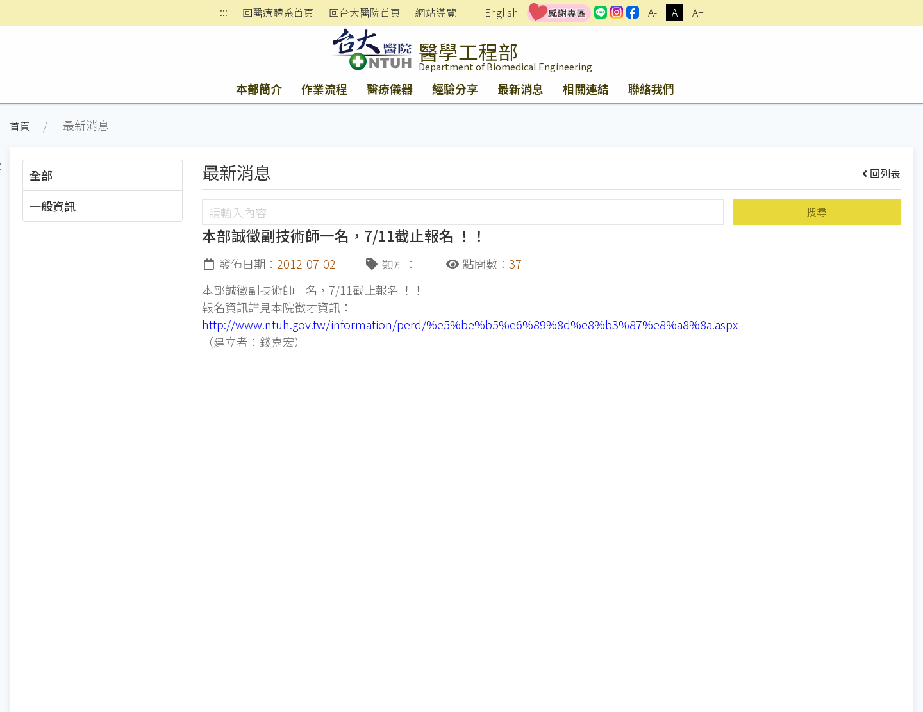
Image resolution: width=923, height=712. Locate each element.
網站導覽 (435, 13)
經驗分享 (455, 88)
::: (224, 13)
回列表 (881, 173)
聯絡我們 (651, 88)
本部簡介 (259, 88)
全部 (41, 175)
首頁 (20, 126)
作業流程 (324, 88)
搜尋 (816, 211)
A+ (698, 12)
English (501, 12)
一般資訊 (52, 205)
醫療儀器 (390, 88)
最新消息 (520, 88)
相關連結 (586, 88)
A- (652, 12)
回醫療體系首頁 (278, 13)
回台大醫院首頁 (365, 13)
